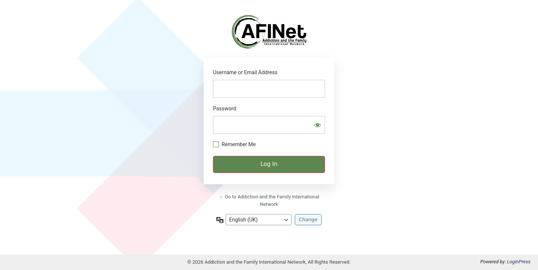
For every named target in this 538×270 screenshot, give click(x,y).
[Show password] (317, 125)
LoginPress (519, 261)
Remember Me (239, 144)
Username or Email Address (245, 72)
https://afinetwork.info (269, 32)
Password (224, 109)
